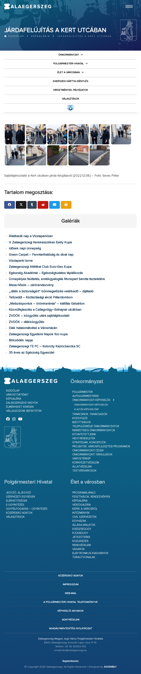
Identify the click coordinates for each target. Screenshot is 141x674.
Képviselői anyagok (70, 611)
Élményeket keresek (20, 407)
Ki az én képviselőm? (86, 409)
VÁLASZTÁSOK (70, 99)
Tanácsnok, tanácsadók (89, 414)
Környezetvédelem (85, 462)
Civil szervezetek (84, 517)
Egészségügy (81, 529)
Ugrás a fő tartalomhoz (127, 2)
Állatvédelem (82, 466)
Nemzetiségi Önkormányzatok (93, 430)
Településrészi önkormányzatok (95, 426)
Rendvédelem (81, 545)
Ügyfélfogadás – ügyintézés (26, 508)
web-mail (70, 593)
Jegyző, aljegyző (18, 492)
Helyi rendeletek (83, 438)
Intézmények (81, 513)
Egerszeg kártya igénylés (70, 81)
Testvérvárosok (84, 470)
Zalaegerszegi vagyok (22, 402)
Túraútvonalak (83, 557)
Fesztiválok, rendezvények (91, 496)
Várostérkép (81, 458)
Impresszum (70, 584)
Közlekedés (80, 541)
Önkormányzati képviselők (91, 400)
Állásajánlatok (83, 525)
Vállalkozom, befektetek (24, 411)
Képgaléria (40, 36)
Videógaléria (81, 504)
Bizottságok (81, 422)
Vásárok (78, 549)
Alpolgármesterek (85, 396)
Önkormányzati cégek (88, 450)
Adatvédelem (70, 619)
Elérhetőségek (16, 500)
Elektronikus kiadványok (90, 553)
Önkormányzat (68, 55)
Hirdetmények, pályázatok (70, 90)
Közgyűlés (80, 418)
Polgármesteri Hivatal (68, 63)
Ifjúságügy (80, 533)
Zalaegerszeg (27, 6)
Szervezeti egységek (20, 496)
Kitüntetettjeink (84, 434)
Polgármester (82, 392)
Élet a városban (68, 72)
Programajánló (83, 492)
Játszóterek (81, 537)
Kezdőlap (14, 36)
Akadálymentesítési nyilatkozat (70, 628)
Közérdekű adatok (19, 513)
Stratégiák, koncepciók (89, 442)
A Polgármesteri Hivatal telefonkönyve (70, 602)
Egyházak (79, 521)
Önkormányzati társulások (92, 454)
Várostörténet (17, 394)
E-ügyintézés (15, 504)
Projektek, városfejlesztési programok (101, 446)
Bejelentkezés (70, 661)
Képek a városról (84, 508)
